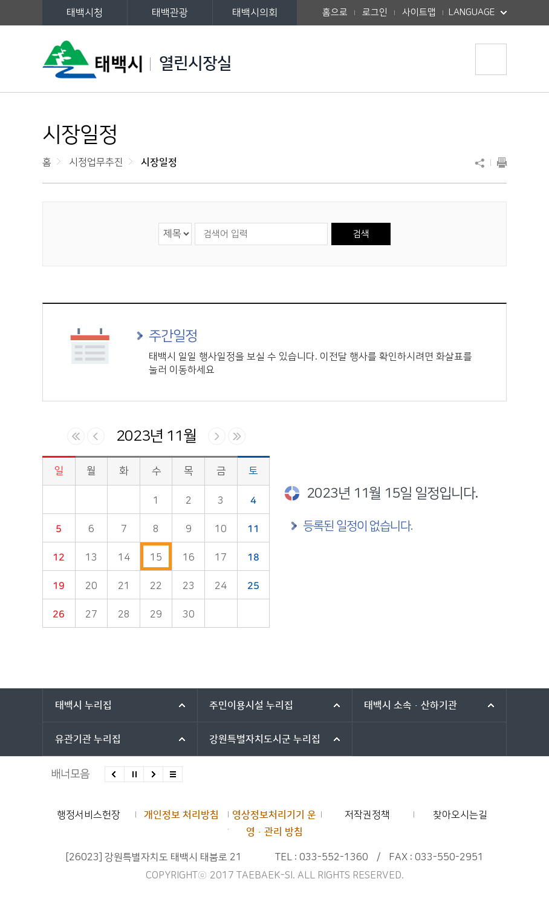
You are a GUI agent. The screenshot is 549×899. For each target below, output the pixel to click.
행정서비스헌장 (88, 814)
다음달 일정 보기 (217, 436)
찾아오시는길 (460, 814)
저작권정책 (367, 814)
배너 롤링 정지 (134, 774)
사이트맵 (419, 12)
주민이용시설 (251, 705)
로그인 (375, 12)
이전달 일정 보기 (96, 436)
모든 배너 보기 (173, 774)
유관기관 (88, 739)
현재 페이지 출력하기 (499, 163)
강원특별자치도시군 (264, 739)
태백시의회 (255, 12)
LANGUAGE (478, 9)
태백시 (83, 705)
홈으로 (335, 12)
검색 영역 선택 (158, 222)
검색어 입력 (194, 222)
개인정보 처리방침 (181, 814)
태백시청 (85, 12)
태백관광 (170, 12)
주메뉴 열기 (491, 59)
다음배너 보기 (153, 774)
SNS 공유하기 (482, 163)
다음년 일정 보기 (236, 436)
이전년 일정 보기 (76, 436)
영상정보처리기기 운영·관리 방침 (274, 823)
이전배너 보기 (115, 774)
